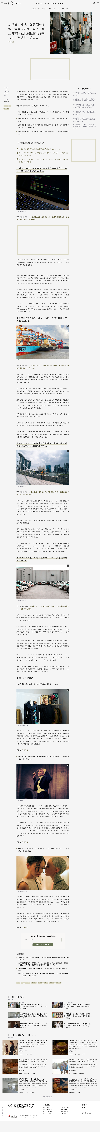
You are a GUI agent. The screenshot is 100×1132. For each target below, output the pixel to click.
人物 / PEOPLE (65, 1118)
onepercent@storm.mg (29, 1127)
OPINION (66, 1002)
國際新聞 (52, 982)
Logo (31, 1103)
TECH (5, 89)
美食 (88, 1057)
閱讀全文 (25, 750)
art (73, 1080)
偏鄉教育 (86, 1080)
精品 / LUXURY (65, 1120)
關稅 (83, 1103)
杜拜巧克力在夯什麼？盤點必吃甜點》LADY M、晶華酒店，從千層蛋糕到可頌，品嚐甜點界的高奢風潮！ (84, 1043)
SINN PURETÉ (31, 1080)
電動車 (45, 982)
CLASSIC (66, 1012)
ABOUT (84, 1118)
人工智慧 (7, 108)
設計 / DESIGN (65, 1122)
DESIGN (22, 1002)
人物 (39, 9)
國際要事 (44, 9)
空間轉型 (25, 1103)
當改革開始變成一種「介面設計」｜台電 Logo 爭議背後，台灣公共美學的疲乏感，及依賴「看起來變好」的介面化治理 (84, 106)
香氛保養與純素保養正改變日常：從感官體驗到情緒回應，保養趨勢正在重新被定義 (34, 1065)
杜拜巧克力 (81, 1057)
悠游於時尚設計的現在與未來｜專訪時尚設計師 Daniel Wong (40, 149)
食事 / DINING (47, 1124)
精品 (50, 9)
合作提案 (89, 1123)
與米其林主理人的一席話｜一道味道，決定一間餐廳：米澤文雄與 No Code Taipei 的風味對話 (84, 126)
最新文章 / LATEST (48, 1118)
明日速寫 (11, 42)
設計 (59, 9)
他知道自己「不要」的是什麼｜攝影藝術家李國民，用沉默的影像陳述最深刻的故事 (84, 99)
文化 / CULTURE (47, 1122)
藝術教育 (79, 1080)
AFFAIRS (6, 93)
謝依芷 (26, 1077)
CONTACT (84, 1119)
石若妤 (76, 1055)
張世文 (24, 1008)
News (79, 1050)
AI (22, 982)
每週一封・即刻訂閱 (42, 945)
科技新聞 (59, 982)
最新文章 (34, 9)
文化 (54, 9)
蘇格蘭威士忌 (76, 1103)
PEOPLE (71, 1002)
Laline (24, 1080)
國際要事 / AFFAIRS (48, 1120)
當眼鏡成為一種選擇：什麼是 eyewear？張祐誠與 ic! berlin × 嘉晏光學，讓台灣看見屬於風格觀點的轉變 (84, 119)
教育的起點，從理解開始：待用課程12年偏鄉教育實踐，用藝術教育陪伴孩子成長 (84, 1065)
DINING (74, 1057)
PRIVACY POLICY (86, 1121)
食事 (63, 9)
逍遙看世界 (77, 1077)
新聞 (67, 9)
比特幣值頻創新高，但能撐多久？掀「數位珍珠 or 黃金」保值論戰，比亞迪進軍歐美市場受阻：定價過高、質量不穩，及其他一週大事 (43, 964)
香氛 (38, 1080)
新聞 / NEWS (64, 1124)
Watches (25, 1057)
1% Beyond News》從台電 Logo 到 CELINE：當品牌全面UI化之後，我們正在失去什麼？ (84, 94)
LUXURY (71, 1012)
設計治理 (37, 1103)
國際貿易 (34, 982)
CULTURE (23, 1012)
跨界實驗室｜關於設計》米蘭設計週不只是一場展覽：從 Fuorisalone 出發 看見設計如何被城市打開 (84, 113)
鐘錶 (30, 1057)
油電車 (40, 982)
